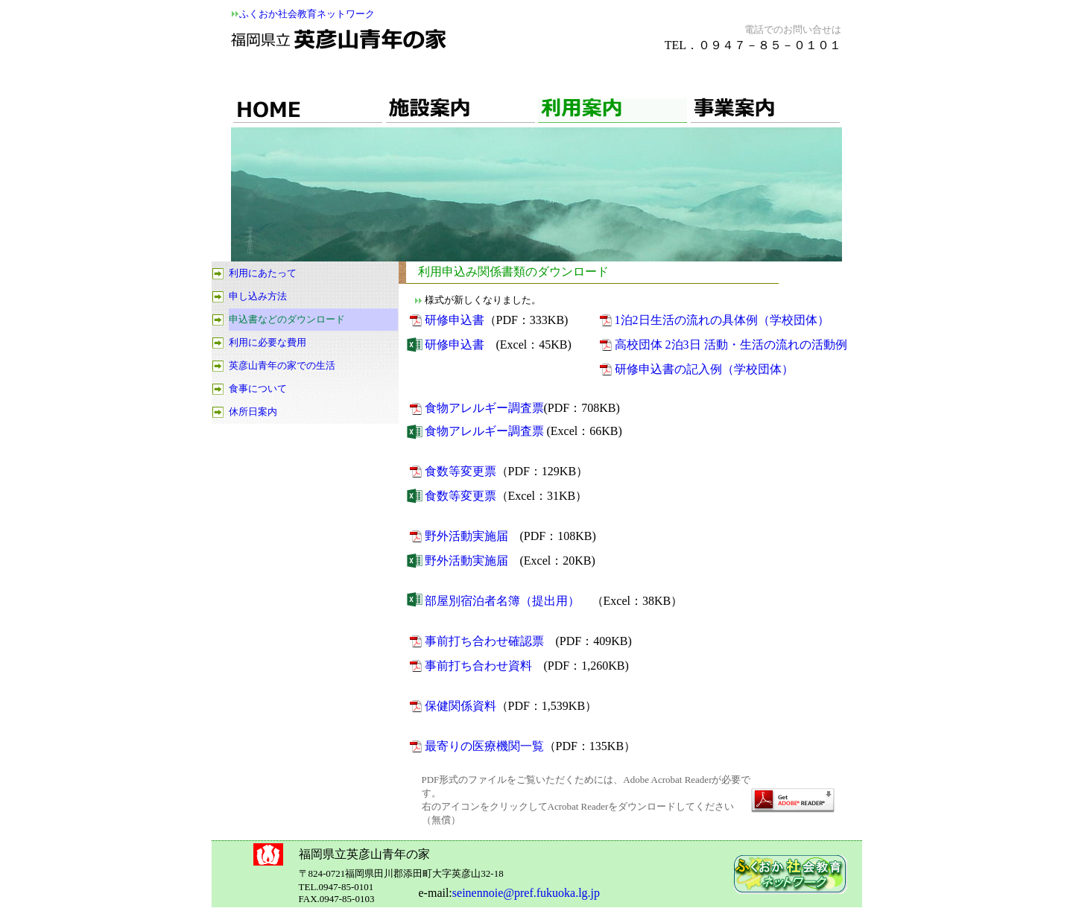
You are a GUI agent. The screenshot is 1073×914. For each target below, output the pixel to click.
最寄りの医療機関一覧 (484, 746)
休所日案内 (253, 411)
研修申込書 (454, 320)
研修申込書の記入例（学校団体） (704, 369)
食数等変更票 (460, 471)
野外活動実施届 (466, 536)
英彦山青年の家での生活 (282, 365)
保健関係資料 (460, 705)
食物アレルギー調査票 (484, 408)
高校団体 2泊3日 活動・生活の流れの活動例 (731, 344)
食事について (258, 388)
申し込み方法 (258, 296)
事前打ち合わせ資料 (478, 665)
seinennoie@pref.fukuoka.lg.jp (526, 892)
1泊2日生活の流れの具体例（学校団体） (722, 320)
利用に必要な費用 (267, 342)
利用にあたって (263, 273)
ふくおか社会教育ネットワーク (307, 13)
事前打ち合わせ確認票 (484, 641)
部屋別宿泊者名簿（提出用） (502, 600)
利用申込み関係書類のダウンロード (513, 271)
